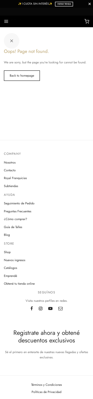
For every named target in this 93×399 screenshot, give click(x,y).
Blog (7, 235)
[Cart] (86, 21)
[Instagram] (40, 309)
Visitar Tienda (64, 4)
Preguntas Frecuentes (17, 211)
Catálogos (10, 268)
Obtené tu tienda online (19, 283)
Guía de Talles (13, 227)
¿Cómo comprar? (15, 219)
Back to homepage (22, 75)
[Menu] (6, 21)
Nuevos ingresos (14, 260)
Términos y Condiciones (46, 384)
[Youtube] (50, 309)
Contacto (10, 170)
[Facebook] (31, 309)
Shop (7, 252)
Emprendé (10, 276)
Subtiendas (11, 186)
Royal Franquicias (15, 178)
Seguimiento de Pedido (19, 203)
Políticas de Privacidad (46, 392)
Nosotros (10, 162)
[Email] (60, 309)
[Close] (89, 3)
